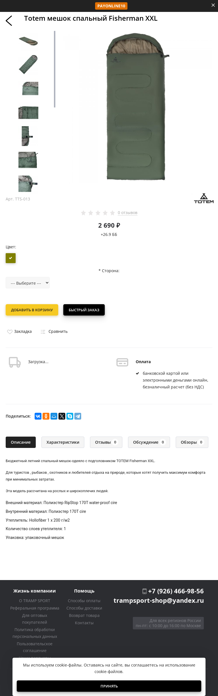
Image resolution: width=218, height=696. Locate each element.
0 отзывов (127, 212)
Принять (109, 686)
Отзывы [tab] (106, 441)
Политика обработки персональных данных (34, 632)
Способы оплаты (84, 600)
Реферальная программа (34, 607)
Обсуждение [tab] (149, 441)
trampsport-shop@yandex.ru (159, 599)
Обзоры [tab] (192, 441)
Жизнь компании (34, 590)
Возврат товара (84, 614)
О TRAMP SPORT (34, 600)
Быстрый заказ (84, 309)
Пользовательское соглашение (35, 646)
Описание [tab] (21, 441)
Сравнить (53, 330)
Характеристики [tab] (63, 441)
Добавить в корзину (32, 309)
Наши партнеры (35, 657)
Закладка (19, 330)
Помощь (84, 590)
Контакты (84, 622)
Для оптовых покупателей (34, 618)
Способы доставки (84, 607)
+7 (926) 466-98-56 (176, 590)
